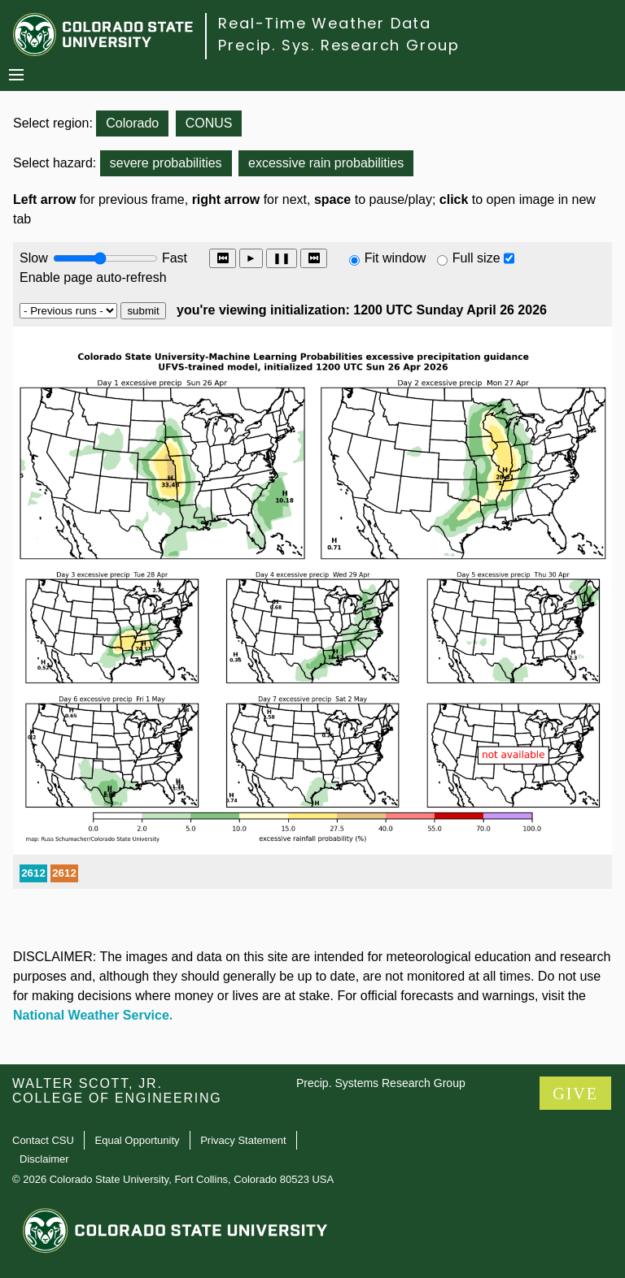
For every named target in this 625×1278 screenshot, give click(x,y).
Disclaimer (44, 1159)
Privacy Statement (243, 1140)
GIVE (575, 1094)
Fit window (395, 258)
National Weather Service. (93, 1015)
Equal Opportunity (137, 1140)
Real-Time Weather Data (324, 23)
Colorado (132, 123)
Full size (476, 258)
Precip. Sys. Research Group (339, 45)
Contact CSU (43, 1140)
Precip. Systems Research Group (380, 1083)
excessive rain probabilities (326, 163)
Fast (173, 258)
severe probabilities (166, 163)
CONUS (209, 123)
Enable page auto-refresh (93, 277)
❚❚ (282, 258)
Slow (34, 258)
